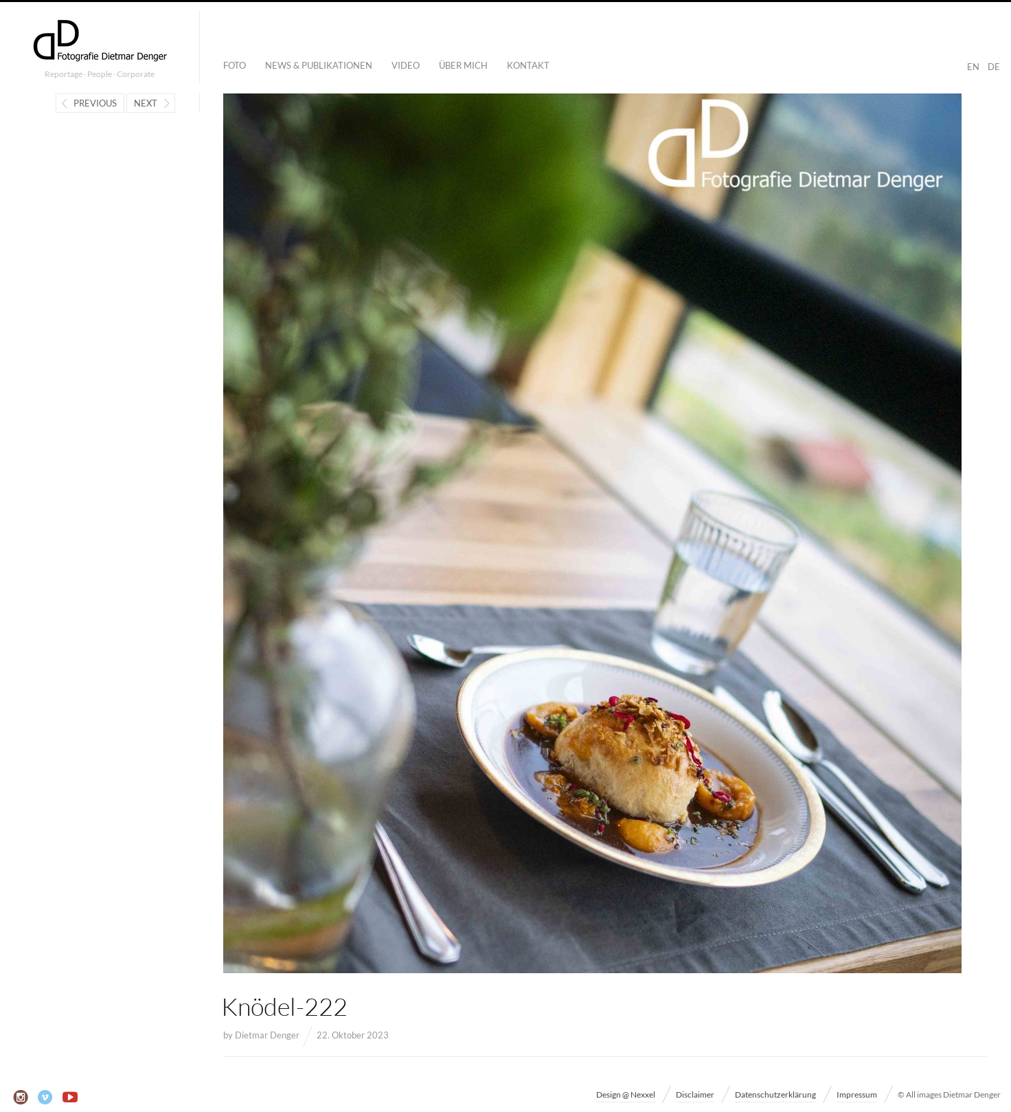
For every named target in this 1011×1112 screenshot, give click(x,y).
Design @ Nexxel (625, 1094)
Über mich (463, 65)
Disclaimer (695, 1094)
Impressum (857, 1094)
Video (405, 65)
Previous (95, 103)
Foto (234, 65)
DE (994, 66)
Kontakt (528, 65)
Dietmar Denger (267, 1035)
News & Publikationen (318, 65)
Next (145, 103)
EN (973, 66)
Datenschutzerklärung (775, 1094)
